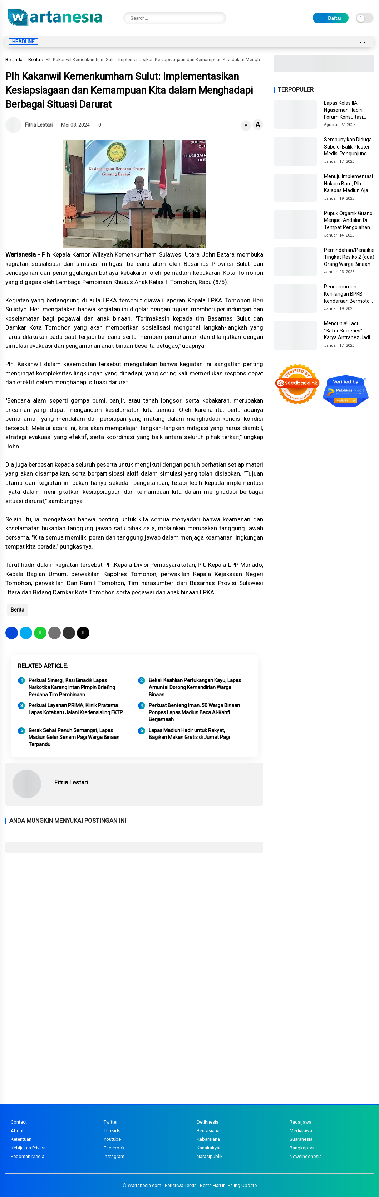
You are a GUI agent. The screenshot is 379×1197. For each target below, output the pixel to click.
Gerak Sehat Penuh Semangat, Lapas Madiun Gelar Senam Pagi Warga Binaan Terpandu (74, 737)
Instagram (114, 1156)
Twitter (111, 1122)
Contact (19, 1122)
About (17, 1130)
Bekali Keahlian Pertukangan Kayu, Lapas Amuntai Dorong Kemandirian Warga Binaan (195, 687)
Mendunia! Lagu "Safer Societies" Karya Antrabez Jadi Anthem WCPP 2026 (347, 331)
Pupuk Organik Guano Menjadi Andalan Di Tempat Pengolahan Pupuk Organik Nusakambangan (348, 220)
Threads (112, 1130)
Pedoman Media (27, 1156)
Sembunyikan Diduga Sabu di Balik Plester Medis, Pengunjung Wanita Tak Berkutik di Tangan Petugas (349, 147)
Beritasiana (208, 1130)
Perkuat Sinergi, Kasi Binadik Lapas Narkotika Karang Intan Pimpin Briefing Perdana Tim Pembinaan (72, 687)
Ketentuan (21, 1139)
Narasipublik (210, 1156)
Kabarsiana (208, 1139)
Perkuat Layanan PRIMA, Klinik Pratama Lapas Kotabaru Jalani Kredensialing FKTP (76, 708)
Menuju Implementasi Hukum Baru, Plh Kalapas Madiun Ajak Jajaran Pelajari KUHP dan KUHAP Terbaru (348, 184)
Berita (34, 59)
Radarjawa (300, 1122)
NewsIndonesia (306, 1156)
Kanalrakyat (209, 1147)
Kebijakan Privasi (28, 1147)
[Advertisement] (134, 910)
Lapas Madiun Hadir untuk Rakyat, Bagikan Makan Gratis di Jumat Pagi (189, 734)
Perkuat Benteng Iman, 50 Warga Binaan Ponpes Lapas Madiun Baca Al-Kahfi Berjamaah (194, 712)
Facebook (114, 1147)
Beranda (14, 59)
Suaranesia (301, 1139)
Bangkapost (302, 1147)
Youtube (112, 1139)
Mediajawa (301, 1130)
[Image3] (324, 70)
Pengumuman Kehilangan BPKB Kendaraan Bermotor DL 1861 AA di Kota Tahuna (347, 294)
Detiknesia (207, 1122)
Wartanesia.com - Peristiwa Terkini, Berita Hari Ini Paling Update (192, 1185)
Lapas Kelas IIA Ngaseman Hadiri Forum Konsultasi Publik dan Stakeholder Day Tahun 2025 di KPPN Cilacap (346, 110)
